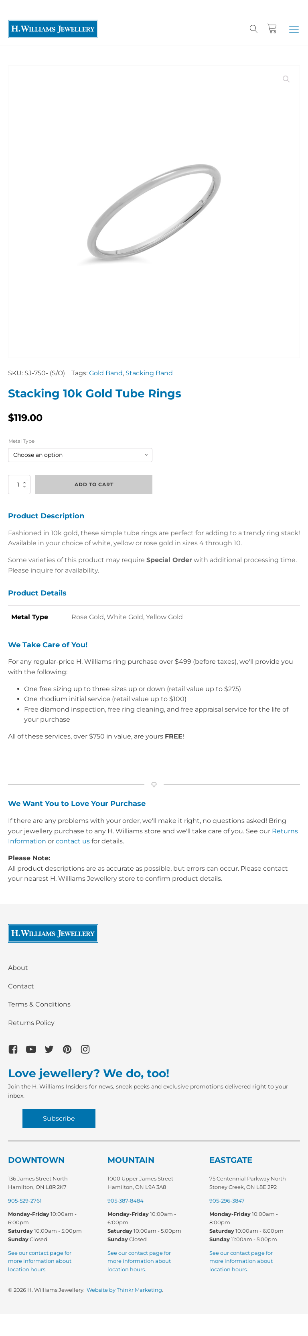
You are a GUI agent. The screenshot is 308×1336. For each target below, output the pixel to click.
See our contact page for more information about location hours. (39, 1261)
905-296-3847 (227, 1200)
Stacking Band (149, 373)
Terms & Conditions (39, 1004)
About (18, 968)
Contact (21, 986)
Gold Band (106, 373)
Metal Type (21, 441)
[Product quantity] (19, 484)
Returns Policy (31, 1023)
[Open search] (253, 29)
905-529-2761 (25, 1200)
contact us (73, 841)
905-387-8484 (125, 1200)
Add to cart (94, 484)
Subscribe (59, 1118)
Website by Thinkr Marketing (124, 1290)
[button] (294, 29)
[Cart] (272, 28)
